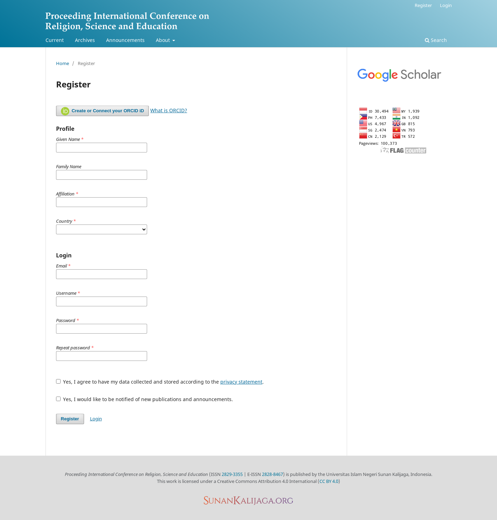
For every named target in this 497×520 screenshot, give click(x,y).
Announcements (125, 40)
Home (62, 63)
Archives (85, 40)
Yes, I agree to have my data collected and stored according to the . (160, 381)
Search (436, 40)
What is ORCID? (168, 110)
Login (446, 5)
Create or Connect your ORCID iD (102, 111)
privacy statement (241, 381)
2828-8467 (272, 474)
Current (55, 40)
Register (423, 5)
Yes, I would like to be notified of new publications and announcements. (144, 399)
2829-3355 (232, 474)
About (163, 40)
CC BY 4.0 (328, 481)
